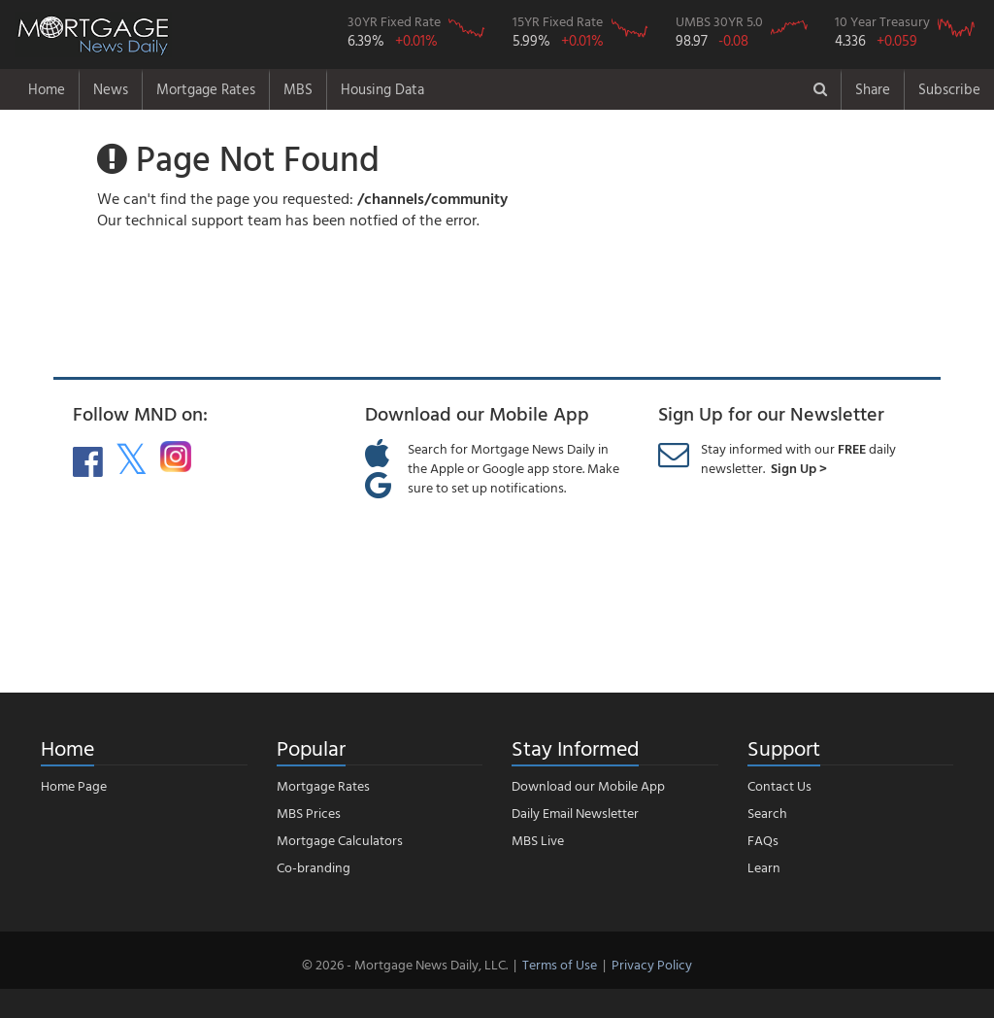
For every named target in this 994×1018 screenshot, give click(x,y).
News (110, 89)
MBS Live (538, 840)
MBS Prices (309, 812)
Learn (763, 867)
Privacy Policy (652, 964)
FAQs (763, 840)
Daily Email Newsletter (575, 812)
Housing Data (382, 89)
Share (872, 89)
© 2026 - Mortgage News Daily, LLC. (405, 964)
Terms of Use (559, 964)
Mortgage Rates (205, 89)
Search (767, 812)
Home (46, 89)
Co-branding (313, 867)
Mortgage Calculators (340, 840)
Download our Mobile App (588, 785)
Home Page (74, 785)
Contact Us (779, 785)
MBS (298, 89)
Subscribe (949, 89)
